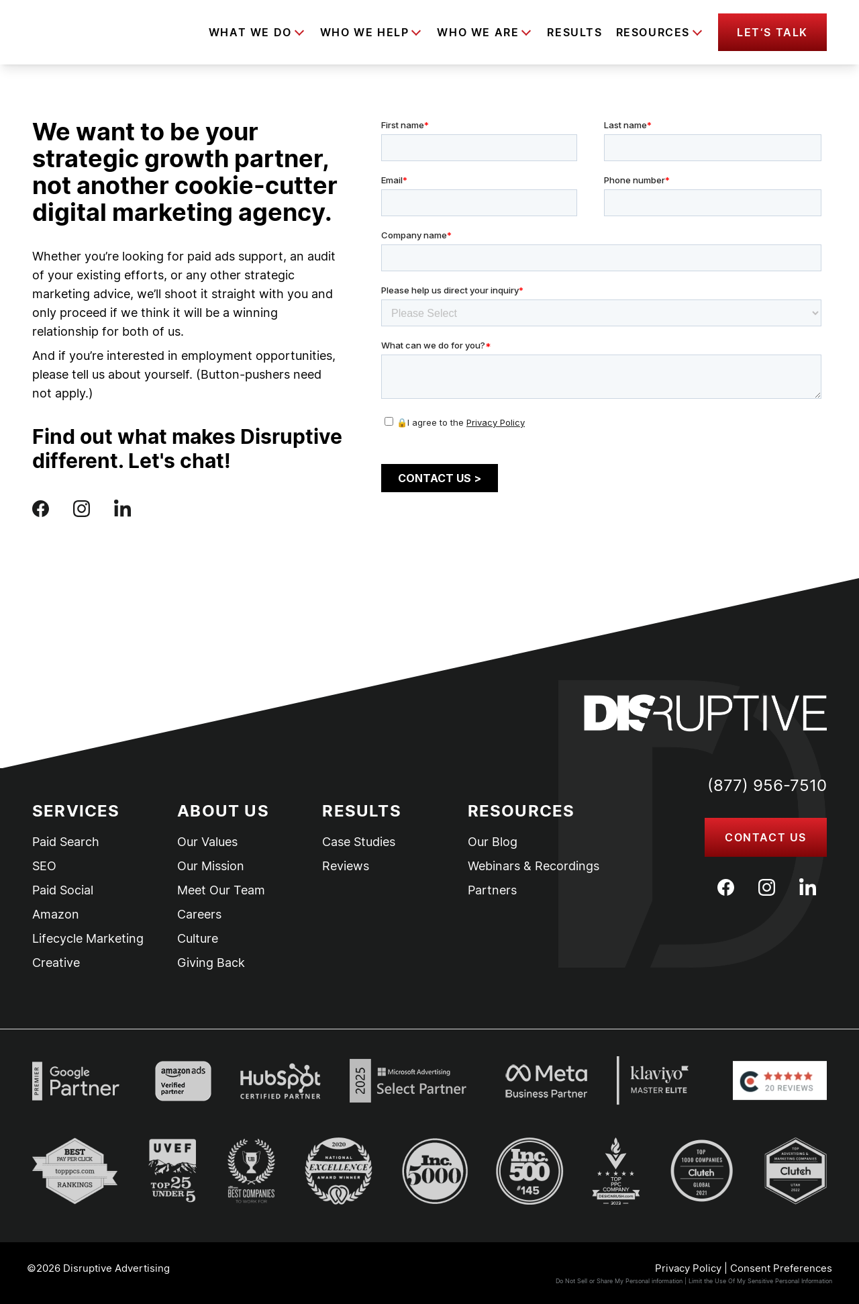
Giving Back (211, 963)
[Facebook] (725, 887)
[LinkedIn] (807, 887)
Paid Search (65, 842)
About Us (223, 811)
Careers (199, 914)
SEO (44, 866)
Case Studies (358, 842)
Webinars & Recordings (533, 866)
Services (76, 811)
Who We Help (364, 32)
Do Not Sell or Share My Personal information (619, 1281)
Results (574, 32)
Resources (653, 32)
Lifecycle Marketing (88, 938)
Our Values (207, 842)
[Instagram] (766, 887)
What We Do (250, 32)
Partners (492, 890)
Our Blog (492, 842)
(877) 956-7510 (767, 785)
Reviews (345, 866)
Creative (56, 963)
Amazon (55, 914)
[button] (772, 32)
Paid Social (62, 890)
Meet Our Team (221, 890)
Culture (197, 938)
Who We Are (478, 32)
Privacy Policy (688, 1268)
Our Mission (210, 866)
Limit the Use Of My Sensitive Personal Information (760, 1281)
